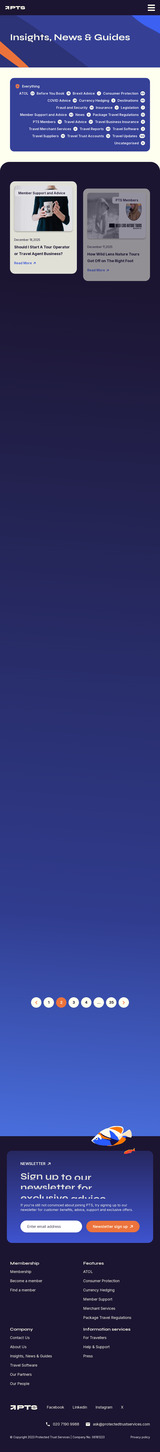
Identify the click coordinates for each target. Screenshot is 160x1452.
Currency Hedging (99, 1290)
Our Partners (21, 1374)
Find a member (23, 1290)
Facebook (55, 1407)
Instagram (103, 1407)
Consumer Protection (101, 1281)
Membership (20, 1271)
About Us (18, 1347)
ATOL (88, 1271)
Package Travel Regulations (107, 1317)
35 (111, 1002)
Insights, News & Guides (31, 1356)
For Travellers (94, 1337)
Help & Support (96, 1347)
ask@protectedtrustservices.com (117, 1424)
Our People (19, 1383)
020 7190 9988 (62, 1424)
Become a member (26, 1281)
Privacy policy (140, 1437)
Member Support (97, 1299)
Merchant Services (99, 1308)
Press (88, 1356)
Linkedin (79, 1407)
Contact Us (20, 1337)
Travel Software (23, 1365)
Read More (25, 276)
